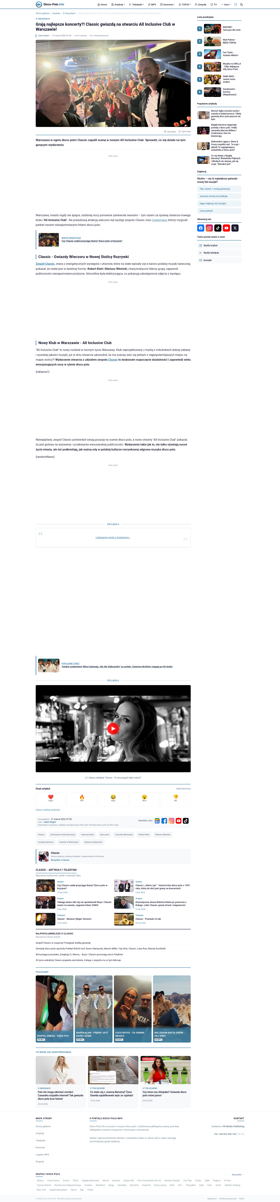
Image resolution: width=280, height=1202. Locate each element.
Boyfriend (100, 1185)
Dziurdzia (122, 1185)
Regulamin (212, 1199)
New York (41, 1190)
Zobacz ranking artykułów (48, 810)
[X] (235, 228)
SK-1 (180, 1185)
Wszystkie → (238, 1174)
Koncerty (167, 4)
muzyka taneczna (45, 842)
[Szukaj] (235, 4)
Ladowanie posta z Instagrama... (113, 537)
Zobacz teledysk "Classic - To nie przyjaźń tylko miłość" (113, 778)
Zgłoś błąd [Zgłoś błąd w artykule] (184, 131)
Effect (76, 1180)
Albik (207, 1180)
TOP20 (185, 4)
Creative (88, 1185)
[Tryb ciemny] (241, 4)
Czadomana (159, 220)
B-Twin (227, 1180)
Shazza (40, 1180)
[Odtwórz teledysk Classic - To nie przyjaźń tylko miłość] (113, 729)
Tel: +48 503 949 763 (229, 1134)
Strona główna (42, 13)
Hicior (218, 1185)
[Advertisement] (113, 183)
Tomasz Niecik (44, 1185)
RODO (241, 1199)
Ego (82, 1190)
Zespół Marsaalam (58, 1190)
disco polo (104, 834)
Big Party (134, 1185)
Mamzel (116, 1180)
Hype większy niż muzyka (213, 203)
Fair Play (187, 1180)
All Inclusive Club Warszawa (63, 834)
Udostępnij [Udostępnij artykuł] (170, 131)
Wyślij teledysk (209, 252)
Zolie (201, 1185)
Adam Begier (43, 35)
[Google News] (157, 821)
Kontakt (205, 260)
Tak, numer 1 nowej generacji (215, 188)
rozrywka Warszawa (124, 834)
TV (214, 4)
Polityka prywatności (228, 1199)
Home (102, 4)
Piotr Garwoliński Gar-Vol (149, 1180)
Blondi (106, 1180)
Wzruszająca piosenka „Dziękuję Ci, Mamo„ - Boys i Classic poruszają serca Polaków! (79, 954)
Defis (172, 1185)
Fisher (90, 1190)
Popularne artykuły (207, 103)
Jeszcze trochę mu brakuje (214, 196)
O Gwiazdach (69, 13)
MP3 (152, 4)
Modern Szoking (232, 1185)
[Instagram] (171, 821)
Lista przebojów (205, 17)
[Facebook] (164, 821)
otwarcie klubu (87, 834)
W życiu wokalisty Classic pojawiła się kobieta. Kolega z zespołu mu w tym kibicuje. (78, 960)
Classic (113, 359)
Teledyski (136, 4)
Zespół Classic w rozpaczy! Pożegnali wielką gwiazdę (63, 942)
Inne (225, 4)
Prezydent (191, 1185)
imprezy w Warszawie (68, 842)
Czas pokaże (206, 210)
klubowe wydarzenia (93, 842)
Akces (74, 1190)
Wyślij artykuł (208, 245)
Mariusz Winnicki (162, 834)
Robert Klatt (144, 834)
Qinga (111, 1185)
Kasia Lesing (160, 1185)
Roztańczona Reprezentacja (67, 1185)
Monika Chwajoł (172, 1180)
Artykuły (118, 4)
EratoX (66, 1180)
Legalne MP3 (42, 1154)
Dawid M (146, 1185)
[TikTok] (186, 821)
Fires (209, 1185)
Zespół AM (128, 1180)
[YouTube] (178, 821)
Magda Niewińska (90, 1180)
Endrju (198, 1180)
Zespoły (200, 4)
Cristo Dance (53, 1180)
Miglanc (217, 1180)
